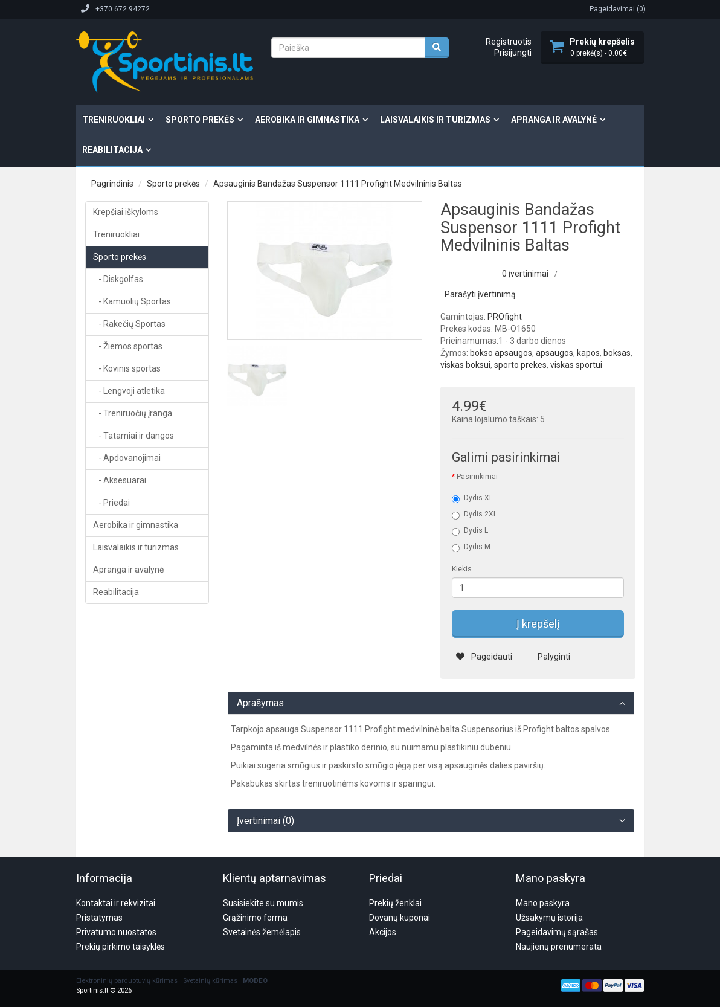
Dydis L (470, 531)
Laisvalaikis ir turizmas (435, 119)
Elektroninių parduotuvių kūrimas (127, 923)
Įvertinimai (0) (265, 821)
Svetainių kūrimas (210, 923)
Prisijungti (513, 52)
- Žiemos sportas (127, 346)
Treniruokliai (113, 119)
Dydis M (471, 547)
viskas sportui (576, 365)
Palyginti (546, 656)
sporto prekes (520, 365)
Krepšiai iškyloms (125, 212)
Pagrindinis (112, 183)
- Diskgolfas (118, 279)
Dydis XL (472, 498)
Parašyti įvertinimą (480, 294)
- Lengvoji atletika (129, 391)
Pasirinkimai (477, 476)
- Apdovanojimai (127, 458)
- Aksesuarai (119, 480)
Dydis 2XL (474, 515)
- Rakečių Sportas (129, 324)
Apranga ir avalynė (554, 119)
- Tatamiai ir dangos (133, 435)
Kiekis (462, 569)
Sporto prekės (200, 119)
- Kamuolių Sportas (132, 301)
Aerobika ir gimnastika (307, 119)
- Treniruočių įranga (132, 413)
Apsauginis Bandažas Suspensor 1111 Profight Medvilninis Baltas (337, 183)
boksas (617, 353)
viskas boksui (465, 365)
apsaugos (554, 353)
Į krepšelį (537, 623)
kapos (588, 353)
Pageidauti (484, 656)
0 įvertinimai (525, 273)
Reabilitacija (112, 150)
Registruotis (509, 42)
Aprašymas (260, 703)
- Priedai (111, 502)
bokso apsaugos (501, 353)
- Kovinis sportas (127, 368)
